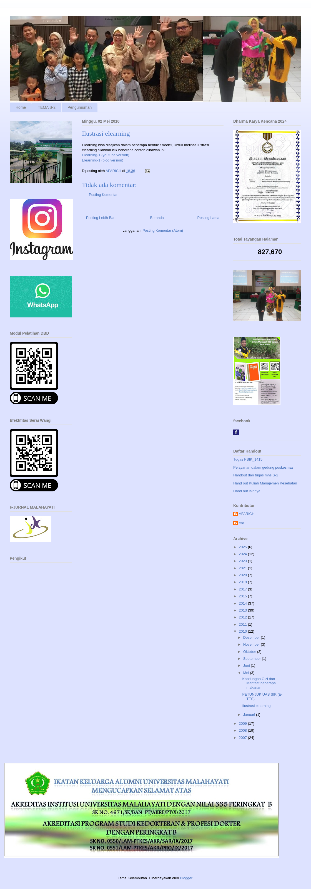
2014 (243, 603)
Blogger (186, 878)
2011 (243, 624)
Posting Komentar (103, 195)
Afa (241, 523)
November (252, 644)
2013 (243, 610)
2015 (243, 596)
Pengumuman (79, 107)
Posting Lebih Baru (101, 218)
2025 (243, 547)
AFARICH (246, 514)
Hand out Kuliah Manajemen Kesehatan (265, 483)
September (252, 658)
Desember (252, 637)
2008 (243, 730)
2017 (243, 589)
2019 (243, 582)
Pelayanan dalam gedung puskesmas (263, 467)
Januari (249, 715)
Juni (247, 665)
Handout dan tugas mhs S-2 (255, 475)
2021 (243, 568)
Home (21, 107)
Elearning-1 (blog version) (102, 160)
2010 (243, 631)
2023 (243, 561)
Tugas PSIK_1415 (247, 459)
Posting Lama (208, 218)
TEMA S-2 (47, 107)
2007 (243, 738)
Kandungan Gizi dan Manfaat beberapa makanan (259, 683)
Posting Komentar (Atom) (162, 230)
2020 (243, 575)
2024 (243, 554)
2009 (243, 723)
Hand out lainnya (246, 491)
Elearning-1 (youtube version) (105, 155)
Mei (246, 673)
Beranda (157, 218)
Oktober (250, 652)
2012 (243, 617)
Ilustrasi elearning (256, 706)
